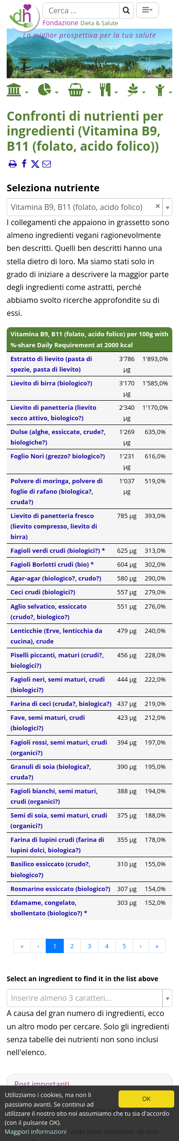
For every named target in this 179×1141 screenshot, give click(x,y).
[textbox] (85, 998)
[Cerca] (80, 10)
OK (146, 1098)
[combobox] (89, 207)
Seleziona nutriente (53, 187)
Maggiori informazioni (36, 1131)
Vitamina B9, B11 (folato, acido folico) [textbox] (85, 206)
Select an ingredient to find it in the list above (83, 978)
